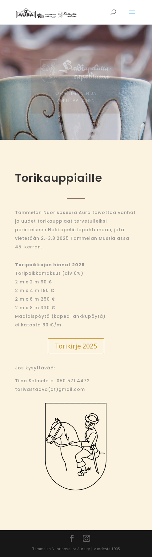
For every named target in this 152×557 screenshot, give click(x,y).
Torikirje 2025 (76, 346)
